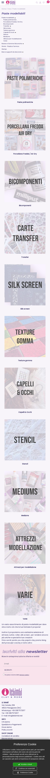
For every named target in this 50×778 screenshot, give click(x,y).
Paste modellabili (8, 18)
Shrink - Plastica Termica (10, 46)
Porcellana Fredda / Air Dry (12, 22)
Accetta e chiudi (25, 764)
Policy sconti (7, 730)
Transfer (6, 26)
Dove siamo (7, 727)
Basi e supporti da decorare (12, 52)
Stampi (4, 49)
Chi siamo (6, 722)
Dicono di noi (7, 738)
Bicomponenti (8, 24)
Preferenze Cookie (25, 773)
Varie (5, 41)
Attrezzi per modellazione (12, 39)
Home (4, 9)
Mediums (6, 36)
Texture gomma (9, 30)
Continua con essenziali (25, 769)
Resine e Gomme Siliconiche (12, 44)
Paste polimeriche (9, 20)
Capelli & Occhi (8, 32)
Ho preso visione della (17, 675)
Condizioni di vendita (10, 736)
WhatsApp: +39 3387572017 (13, 710)
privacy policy (24, 675)
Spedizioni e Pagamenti (11, 724)
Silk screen (7, 28)
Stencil (5, 34)
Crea (9, 9)
